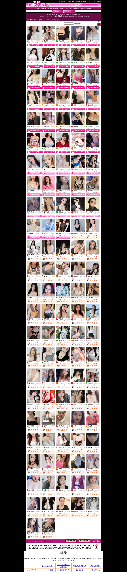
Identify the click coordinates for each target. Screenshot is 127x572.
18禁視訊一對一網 (46, 541)
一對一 (68, 41)
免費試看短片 (95, 570)
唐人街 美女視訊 (47, 566)
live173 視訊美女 (32, 570)
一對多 (39, 190)
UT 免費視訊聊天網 (79, 566)
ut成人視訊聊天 (95, 566)
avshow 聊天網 (48, 570)
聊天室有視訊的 (63, 570)
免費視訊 (38, 41)
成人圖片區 (79, 570)
